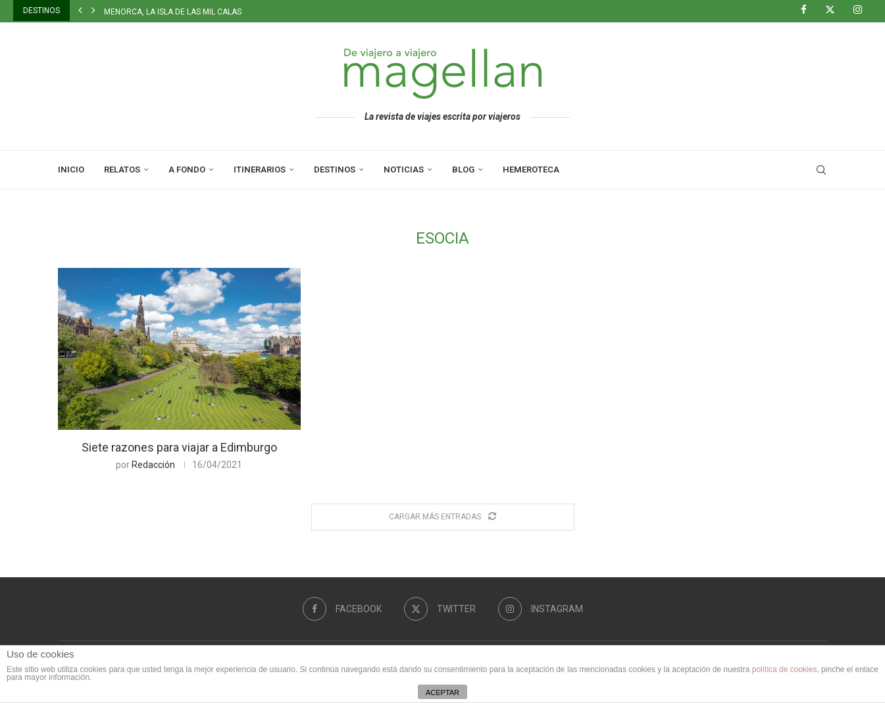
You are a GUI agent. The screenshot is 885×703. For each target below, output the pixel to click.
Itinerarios (260, 169)
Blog (463, 169)
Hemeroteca (531, 169)
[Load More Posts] (442, 517)
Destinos (334, 169)
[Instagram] (862, 10)
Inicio (71, 169)
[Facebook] (809, 10)
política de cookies (784, 669)
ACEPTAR (442, 692)
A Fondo (186, 169)
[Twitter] (835, 10)
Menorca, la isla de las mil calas (172, 11)
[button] (80, 10)
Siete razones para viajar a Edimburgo (179, 447)
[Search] (821, 170)
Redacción (153, 464)
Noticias (404, 169)
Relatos (122, 169)
